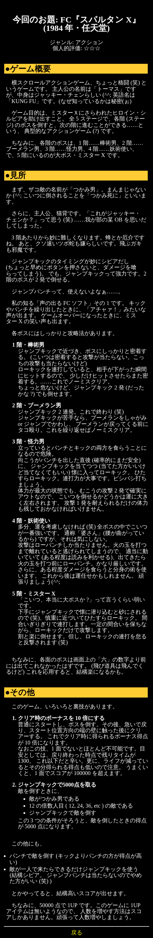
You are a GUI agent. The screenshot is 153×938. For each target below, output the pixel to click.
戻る (76, 933)
